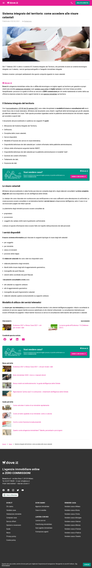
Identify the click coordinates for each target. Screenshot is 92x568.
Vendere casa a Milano (72, 506)
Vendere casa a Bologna (73, 518)
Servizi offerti (11, 521)
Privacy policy (11, 536)
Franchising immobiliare (43, 524)
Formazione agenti (41, 532)
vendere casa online (42, 89)
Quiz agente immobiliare (43, 528)
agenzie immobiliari (50, 94)
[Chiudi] (87, 564)
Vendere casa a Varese (73, 521)
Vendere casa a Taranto (73, 536)
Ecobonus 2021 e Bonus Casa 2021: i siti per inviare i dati (33, 367)
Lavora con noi (40, 520)
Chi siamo (9, 506)
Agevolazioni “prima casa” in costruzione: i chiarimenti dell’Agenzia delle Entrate (40, 392)
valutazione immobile (22, 89)
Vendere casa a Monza (72, 525)
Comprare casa (11, 518)
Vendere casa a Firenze (73, 529)
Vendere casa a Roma (72, 510)
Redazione (28, 21)
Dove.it (4, 444)
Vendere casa (11, 510)
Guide (8, 529)
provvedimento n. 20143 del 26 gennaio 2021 (22, 108)
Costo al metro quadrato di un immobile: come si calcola (32, 414)
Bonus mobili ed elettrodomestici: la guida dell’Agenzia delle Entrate (36, 383)
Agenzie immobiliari (42, 506)
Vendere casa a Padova (73, 533)
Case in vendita (40, 510)
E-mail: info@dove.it (23, 481)
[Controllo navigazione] (3, 3)
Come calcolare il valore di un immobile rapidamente (31, 405)
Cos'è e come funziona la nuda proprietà (27, 422)
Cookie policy (11, 540)
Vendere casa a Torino (72, 514)
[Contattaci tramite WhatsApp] (10, 496)
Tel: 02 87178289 (8, 481)
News (10, 444)
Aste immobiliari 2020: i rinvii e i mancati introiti (29, 375)
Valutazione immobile (13, 514)
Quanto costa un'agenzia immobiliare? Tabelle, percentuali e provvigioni (37, 430)
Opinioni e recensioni (13, 525)
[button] (83, 3)
